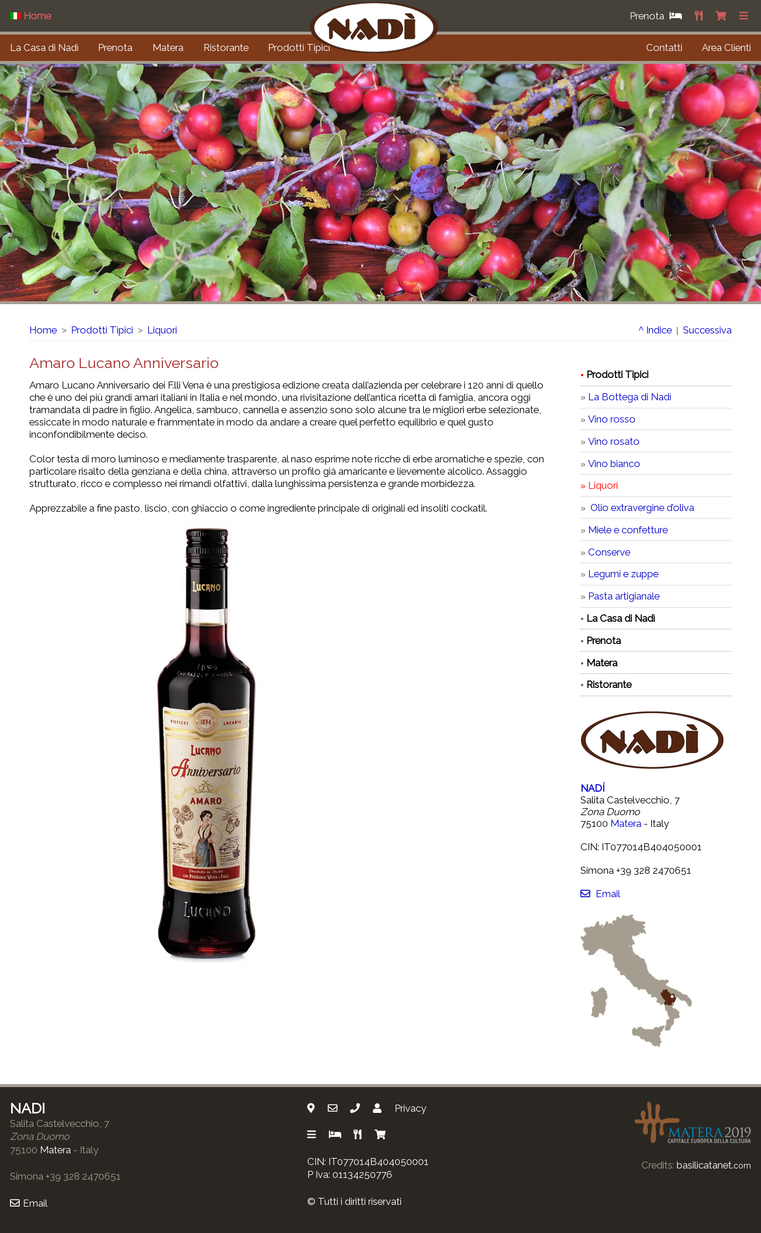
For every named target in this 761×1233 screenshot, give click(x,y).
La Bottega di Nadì (629, 397)
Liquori (162, 330)
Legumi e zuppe (623, 574)
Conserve (609, 552)
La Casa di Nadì (44, 47)
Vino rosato (614, 441)
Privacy (410, 1108)
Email (600, 894)
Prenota (115, 47)
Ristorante (226, 47)
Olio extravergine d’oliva (641, 507)
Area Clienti (726, 47)
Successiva (707, 330)
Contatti (664, 47)
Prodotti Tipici (299, 47)
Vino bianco (614, 463)
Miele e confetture (628, 530)
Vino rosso (612, 419)
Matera (168, 47)
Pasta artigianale (624, 596)
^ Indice (655, 330)
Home (43, 330)
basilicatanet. (714, 1165)
